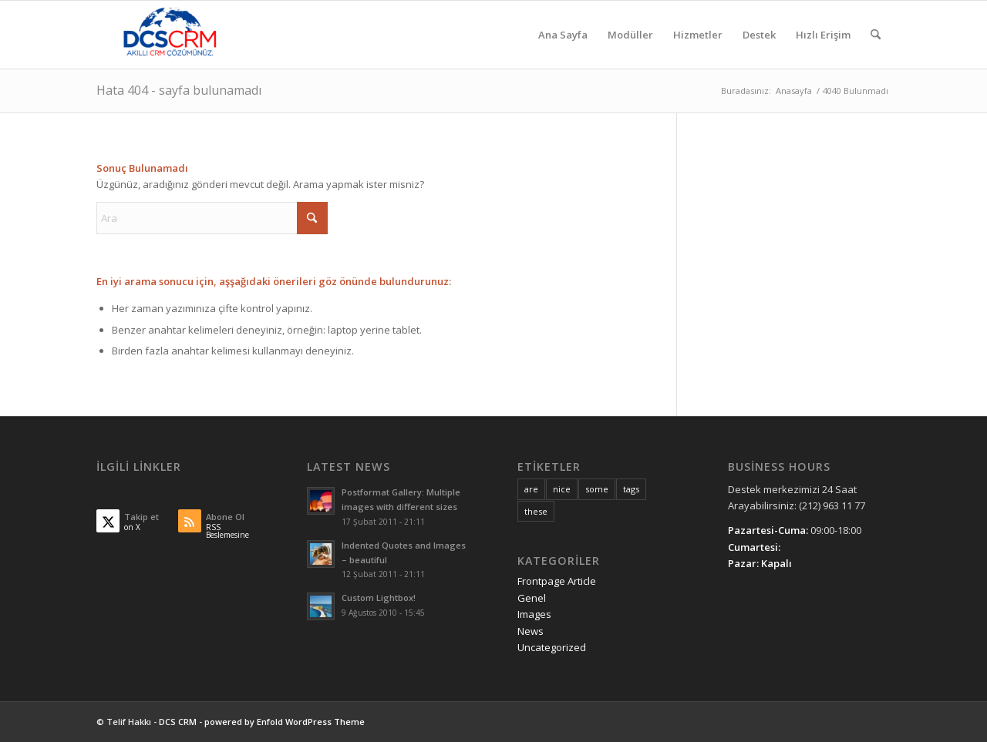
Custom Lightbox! (379, 597)
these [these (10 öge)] (535, 511)
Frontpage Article (556, 581)
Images (534, 614)
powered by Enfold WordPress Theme (284, 721)
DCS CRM (178, 721)
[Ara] (876, 35)
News (530, 631)
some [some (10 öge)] (596, 489)
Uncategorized (551, 647)
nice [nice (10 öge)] (562, 489)
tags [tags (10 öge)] (631, 489)
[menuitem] (563, 35)
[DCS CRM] (170, 35)
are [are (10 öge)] (531, 489)
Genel (531, 598)
